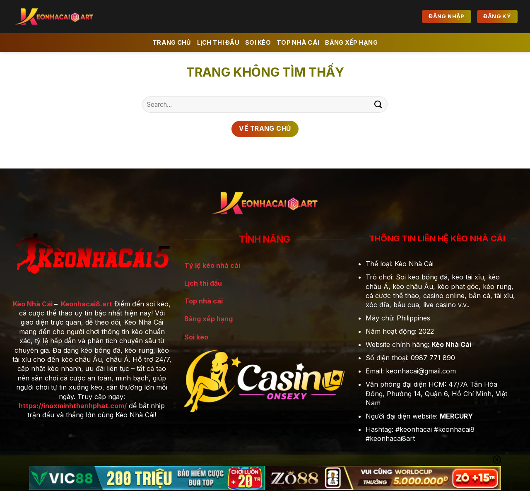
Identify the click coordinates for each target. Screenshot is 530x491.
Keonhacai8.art (86, 304)
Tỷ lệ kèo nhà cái (212, 265)
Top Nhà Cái (298, 42)
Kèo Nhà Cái (33, 304)
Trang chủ (171, 42)
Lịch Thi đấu (218, 42)
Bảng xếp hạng (351, 42)
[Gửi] (378, 104)
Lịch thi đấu (203, 283)
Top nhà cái (203, 301)
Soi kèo (258, 42)
